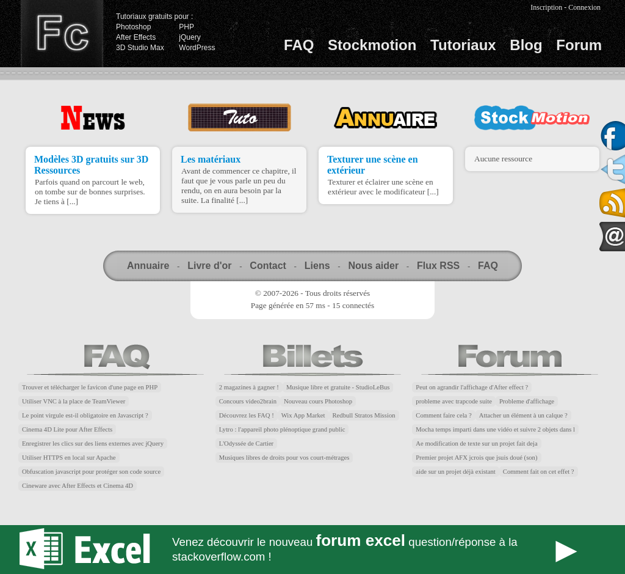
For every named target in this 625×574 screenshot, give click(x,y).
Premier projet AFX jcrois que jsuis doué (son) (476, 457)
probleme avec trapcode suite (454, 401)
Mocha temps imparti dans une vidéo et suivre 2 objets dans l (495, 429)
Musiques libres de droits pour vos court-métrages (284, 457)
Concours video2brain (247, 401)
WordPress (197, 47)
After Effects (136, 37)
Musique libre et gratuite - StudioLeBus (338, 387)
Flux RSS (438, 265)
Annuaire (148, 265)
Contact (268, 265)
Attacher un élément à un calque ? (523, 415)
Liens (317, 265)
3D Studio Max (140, 47)
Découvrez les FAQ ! (246, 415)
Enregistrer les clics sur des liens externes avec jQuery (93, 443)
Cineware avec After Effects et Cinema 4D (77, 485)
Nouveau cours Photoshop (318, 401)
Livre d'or (209, 265)
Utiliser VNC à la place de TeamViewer (73, 401)
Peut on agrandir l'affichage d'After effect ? (472, 387)
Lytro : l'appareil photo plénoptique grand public (282, 429)
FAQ (299, 45)
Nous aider (373, 265)
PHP (186, 27)
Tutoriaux (463, 45)
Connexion (584, 7)
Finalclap (61, 33)
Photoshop (133, 27)
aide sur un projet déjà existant (456, 471)
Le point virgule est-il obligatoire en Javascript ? (85, 415)
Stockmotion (372, 45)
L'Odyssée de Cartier (246, 443)
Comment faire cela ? (443, 415)
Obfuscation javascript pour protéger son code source (91, 471)
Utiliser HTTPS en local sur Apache (69, 457)
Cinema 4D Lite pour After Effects (67, 429)
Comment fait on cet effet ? (538, 471)
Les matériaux (210, 159)
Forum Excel (312, 549)
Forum (579, 45)
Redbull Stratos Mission (364, 415)
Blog (526, 45)
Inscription (546, 7)
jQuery (189, 37)
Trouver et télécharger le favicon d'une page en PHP (89, 387)
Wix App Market (303, 415)
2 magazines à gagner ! (249, 387)
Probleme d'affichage (526, 401)
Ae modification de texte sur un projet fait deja (476, 443)
